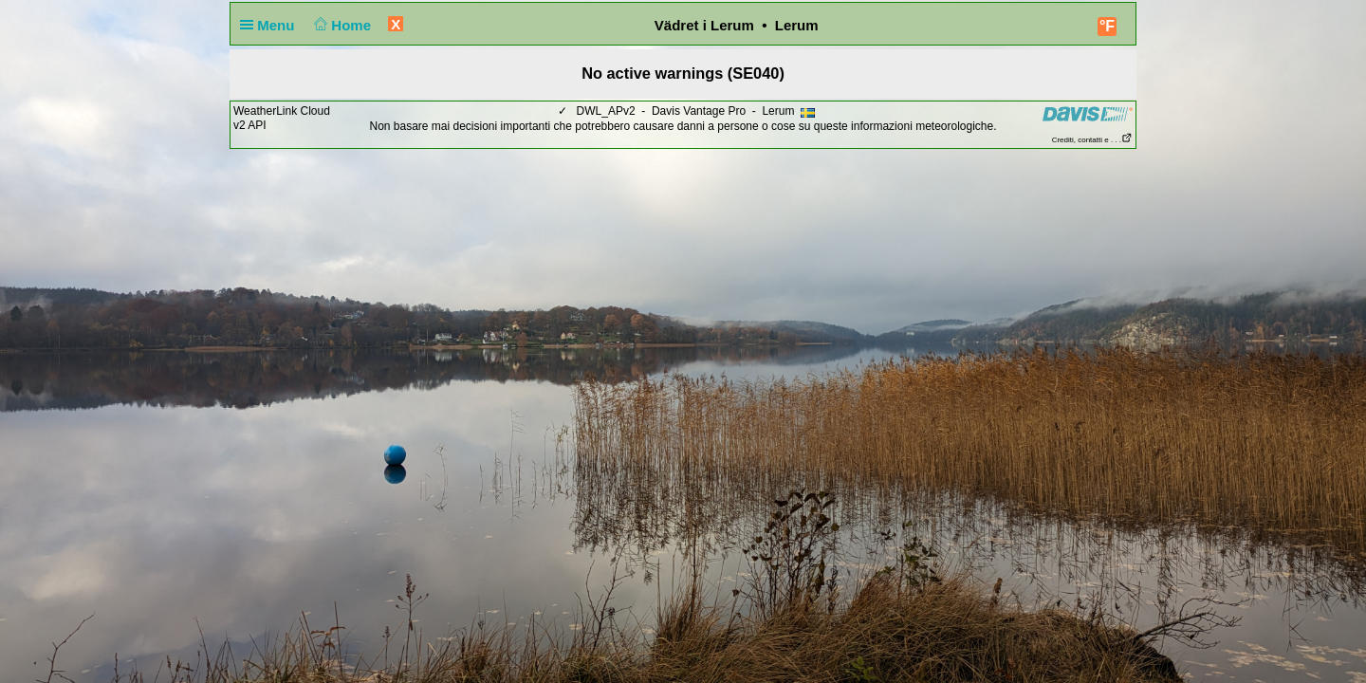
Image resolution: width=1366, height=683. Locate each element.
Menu (271, 25)
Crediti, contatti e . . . (1092, 140)
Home (341, 25)
